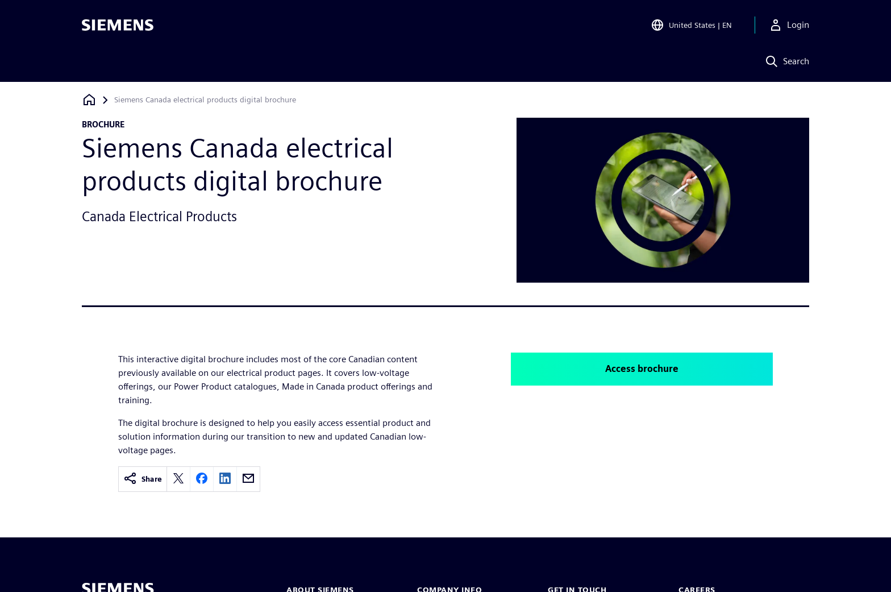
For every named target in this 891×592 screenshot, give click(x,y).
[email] (248, 479)
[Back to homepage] (89, 100)
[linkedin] (225, 479)
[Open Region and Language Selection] (691, 25)
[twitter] (178, 479)
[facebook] (201, 479)
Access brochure (641, 368)
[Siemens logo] (117, 25)
